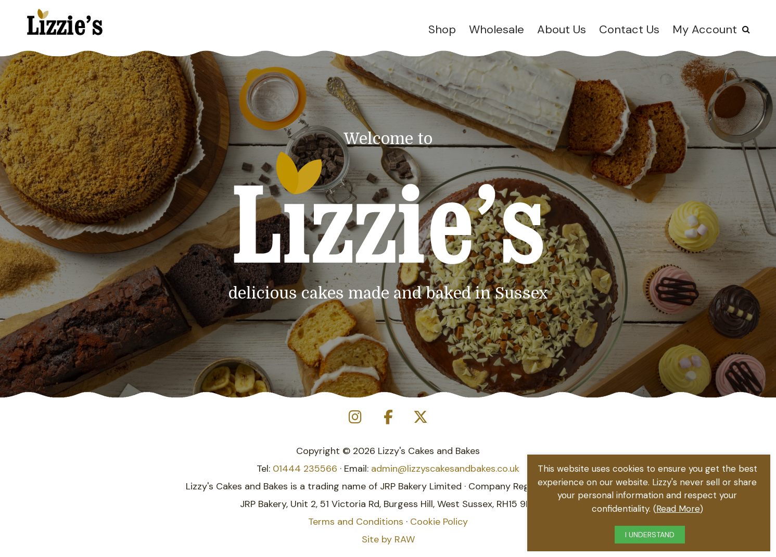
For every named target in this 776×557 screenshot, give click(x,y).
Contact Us (629, 29)
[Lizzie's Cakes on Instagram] (355, 417)
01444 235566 (305, 468)
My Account (704, 29)
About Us (561, 29)
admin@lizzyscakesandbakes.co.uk (445, 468)
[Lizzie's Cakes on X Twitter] (420, 417)
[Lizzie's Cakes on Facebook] (388, 417)
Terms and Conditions (355, 521)
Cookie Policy (439, 521)
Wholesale (496, 29)
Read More (678, 508)
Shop (442, 29)
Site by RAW (388, 539)
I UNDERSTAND (650, 534)
